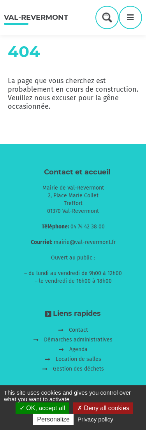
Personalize (53, 419)
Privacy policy (95, 419)
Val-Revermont (36, 17)
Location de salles (78, 359)
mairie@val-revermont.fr (85, 242)
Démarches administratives (78, 339)
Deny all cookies (103, 408)
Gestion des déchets (78, 369)
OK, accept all (42, 408)
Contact (78, 330)
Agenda (78, 349)
